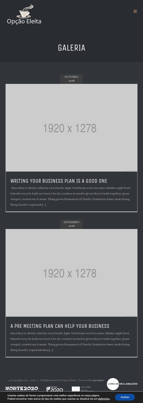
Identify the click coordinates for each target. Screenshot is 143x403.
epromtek (98, 380)
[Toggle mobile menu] (135, 11)
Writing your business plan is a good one (58, 181)
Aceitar (125, 397)
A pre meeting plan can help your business (59, 326)
